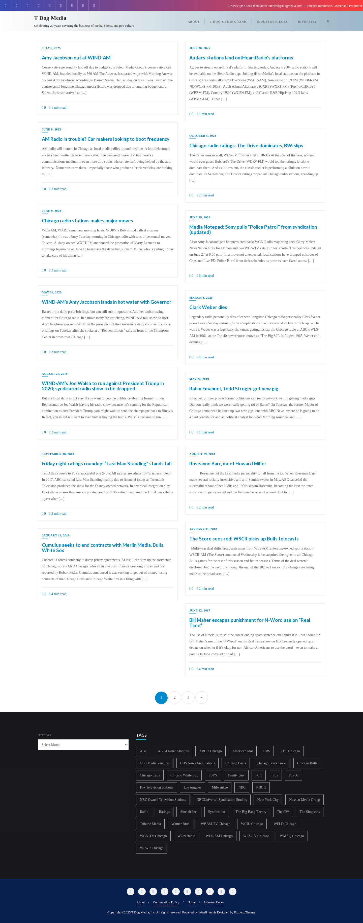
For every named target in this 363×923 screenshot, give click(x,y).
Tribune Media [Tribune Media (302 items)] (150, 824)
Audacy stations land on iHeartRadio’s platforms (241, 57)
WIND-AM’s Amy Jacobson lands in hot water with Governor (106, 302)
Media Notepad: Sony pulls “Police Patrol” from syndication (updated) (253, 229)
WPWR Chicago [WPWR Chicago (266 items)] (152, 848)
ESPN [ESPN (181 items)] (212, 775)
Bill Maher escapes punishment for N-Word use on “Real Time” (249, 622)
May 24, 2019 (199, 379)
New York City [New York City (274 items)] (268, 800)
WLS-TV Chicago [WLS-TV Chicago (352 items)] (256, 836)
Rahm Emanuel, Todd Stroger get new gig (233, 388)
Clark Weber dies (208, 307)
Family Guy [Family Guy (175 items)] (236, 775)
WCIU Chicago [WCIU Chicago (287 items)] (252, 824)
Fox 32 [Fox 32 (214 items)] (293, 775)
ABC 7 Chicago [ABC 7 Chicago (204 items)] (210, 751)
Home (192, 902)
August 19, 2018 (202, 454)
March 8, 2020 (201, 297)
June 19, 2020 (199, 217)
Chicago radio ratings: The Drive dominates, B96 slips (246, 145)
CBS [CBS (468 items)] (266, 751)
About (141, 902)
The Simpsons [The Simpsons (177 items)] (310, 812)
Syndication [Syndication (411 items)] (216, 812)
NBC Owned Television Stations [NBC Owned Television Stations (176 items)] (163, 800)
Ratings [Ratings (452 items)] (164, 812)
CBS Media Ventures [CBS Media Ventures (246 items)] (155, 763)
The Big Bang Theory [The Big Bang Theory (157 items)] (251, 812)
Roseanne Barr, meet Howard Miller (227, 463)
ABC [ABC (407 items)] (143, 751)
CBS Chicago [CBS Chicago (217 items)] (290, 751)
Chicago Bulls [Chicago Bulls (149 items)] (307, 763)
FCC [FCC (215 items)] (258, 775)
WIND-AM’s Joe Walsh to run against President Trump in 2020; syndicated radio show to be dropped (103, 385)
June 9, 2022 (51, 211)
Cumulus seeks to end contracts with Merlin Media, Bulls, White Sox (103, 547)
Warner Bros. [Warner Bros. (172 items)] (180, 824)
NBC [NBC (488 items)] (242, 787)
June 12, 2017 (199, 610)
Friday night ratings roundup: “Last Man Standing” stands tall (107, 463)
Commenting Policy (166, 902)
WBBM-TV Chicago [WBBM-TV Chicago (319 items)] (215, 824)
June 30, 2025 (199, 48)
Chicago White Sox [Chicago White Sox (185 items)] (184, 775)
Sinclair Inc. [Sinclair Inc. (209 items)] (188, 812)
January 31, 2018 (203, 529)
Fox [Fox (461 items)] (275, 775)
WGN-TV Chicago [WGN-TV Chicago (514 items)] (153, 836)
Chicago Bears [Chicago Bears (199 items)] (235, 763)
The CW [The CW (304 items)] (283, 812)
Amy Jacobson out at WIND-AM (76, 57)
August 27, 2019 (55, 373)
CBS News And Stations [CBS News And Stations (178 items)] (197, 763)
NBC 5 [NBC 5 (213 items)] (261, 787)
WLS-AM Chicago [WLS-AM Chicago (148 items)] (219, 836)
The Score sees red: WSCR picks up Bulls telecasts (244, 538)
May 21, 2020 (52, 292)
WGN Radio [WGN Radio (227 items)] (186, 836)
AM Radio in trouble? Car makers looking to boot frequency (105, 139)
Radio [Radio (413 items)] (144, 812)
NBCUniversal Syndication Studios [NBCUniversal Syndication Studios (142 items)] (222, 800)
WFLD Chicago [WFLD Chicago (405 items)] (285, 824)
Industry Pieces (214, 902)
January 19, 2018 (56, 535)
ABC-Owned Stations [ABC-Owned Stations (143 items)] (173, 751)
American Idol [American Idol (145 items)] (242, 751)
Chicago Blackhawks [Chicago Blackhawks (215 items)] (272, 763)
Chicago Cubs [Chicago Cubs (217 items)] (150, 775)
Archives (44, 735)
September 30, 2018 (58, 454)
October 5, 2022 (202, 136)
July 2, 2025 (51, 48)
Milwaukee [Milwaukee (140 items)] (220, 787)
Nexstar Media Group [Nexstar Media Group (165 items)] (304, 800)
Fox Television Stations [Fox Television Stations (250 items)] (156, 787)
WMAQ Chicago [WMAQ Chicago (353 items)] (292, 836)
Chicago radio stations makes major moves (87, 220)
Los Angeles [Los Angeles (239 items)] (192, 787)
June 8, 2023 (51, 129)
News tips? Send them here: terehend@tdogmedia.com (265, 6)
